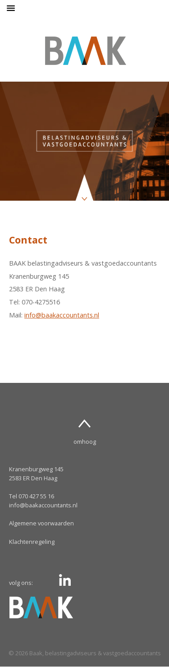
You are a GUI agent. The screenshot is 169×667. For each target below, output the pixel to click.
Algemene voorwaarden (41, 523)
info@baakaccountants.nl (61, 315)
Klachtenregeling (32, 542)
